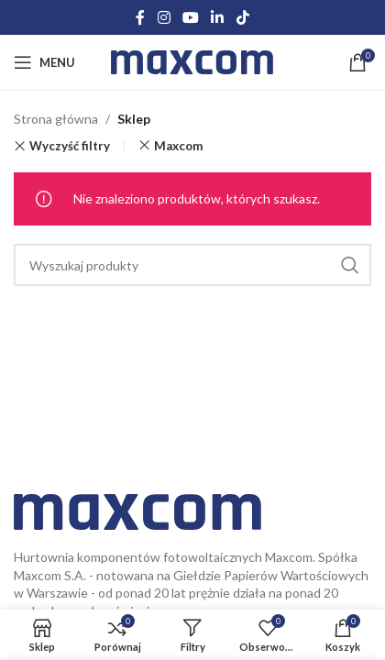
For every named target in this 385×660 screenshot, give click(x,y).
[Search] (192, 265)
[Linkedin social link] (217, 17)
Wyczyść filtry (69, 146)
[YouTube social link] (190, 17)
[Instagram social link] (163, 17)
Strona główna (56, 118)
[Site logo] (193, 61)
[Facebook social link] (140, 17)
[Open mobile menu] (44, 62)
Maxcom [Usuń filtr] (178, 145)
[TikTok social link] (242, 17)
